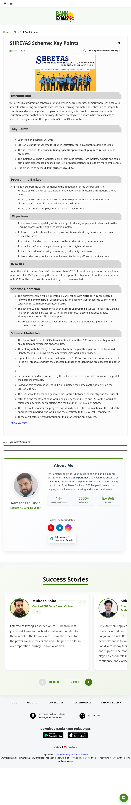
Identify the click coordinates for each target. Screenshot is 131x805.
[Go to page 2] (54, 719)
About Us (33, 740)
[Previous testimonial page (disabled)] (42, 719)
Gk (15, 31)
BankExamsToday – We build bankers (71, 792)
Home (6, 31)
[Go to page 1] (50, 719)
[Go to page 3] (58, 719)
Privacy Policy (111, 740)
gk (11, 442)
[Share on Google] (101, 50)
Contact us (56, 740)
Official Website (18, 423)
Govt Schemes (22, 442)
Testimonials (82, 740)
